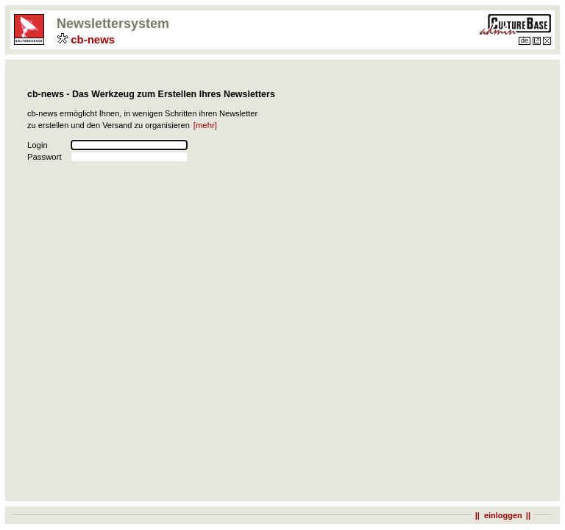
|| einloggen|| (502, 515)
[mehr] (207, 125)
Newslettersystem (115, 23)
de (524, 40)
